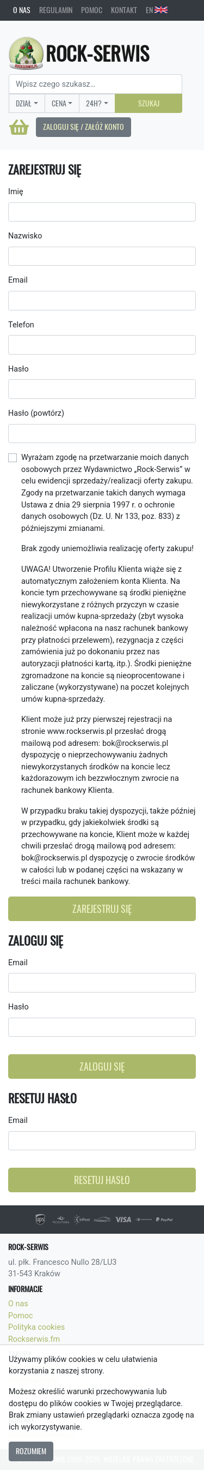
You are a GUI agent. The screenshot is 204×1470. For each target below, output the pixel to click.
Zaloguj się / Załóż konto (83, 126)
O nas (21, 9)
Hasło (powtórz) (36, 413)
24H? (94, 103)
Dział (24, 103)
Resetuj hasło (102, 1180)
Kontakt (124, 9)
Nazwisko (25, 236)
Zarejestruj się (102, 909)
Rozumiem (31, 1450)
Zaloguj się (102, 1066)
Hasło (18, 369)
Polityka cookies (36, 1327)
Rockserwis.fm (34, 1339)
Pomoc (91, 9)
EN (157, 9)
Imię (15, 191)
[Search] (95, 84)
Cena (59, 103)
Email (18, 280)
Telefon (21, 325)
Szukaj (148, 103)
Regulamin (55, 9)
